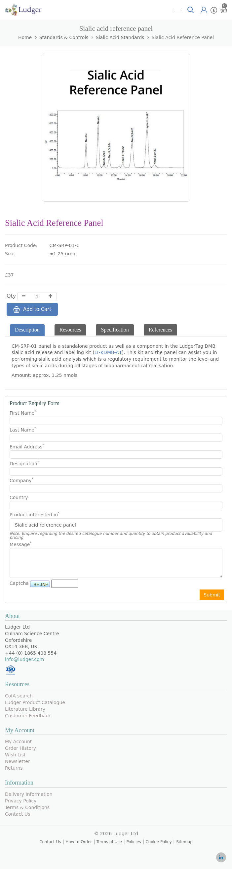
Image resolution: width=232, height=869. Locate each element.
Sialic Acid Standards (120, 37)
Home (25, 37)
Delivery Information (29, 794)
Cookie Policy (158, 842)
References (160, 329)
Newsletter (17, 761)
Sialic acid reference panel (183, 37)
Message (21, 544)
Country (19, 497)
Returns (14, 768)
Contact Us (17, 814)
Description (27, 329)
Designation (24, 463)
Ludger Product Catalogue (35, 702)
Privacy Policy (20, 800)
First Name (23, 413)
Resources (70, 329)
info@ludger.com (24, 659)
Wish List (15, 754)
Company (21, 480)
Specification (115, 329)
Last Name (23, 430)
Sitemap (184, 842)
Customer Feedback (28, 715)
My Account (18, 741)
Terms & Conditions (27, 807)
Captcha (19, 583)
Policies (133, 842)
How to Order (78, 842)
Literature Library (25, 709)
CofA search (19, 695)
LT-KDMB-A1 (108, 352)
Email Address (27, 446)
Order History (20, 748)
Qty (11, 296)
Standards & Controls (64, 37)
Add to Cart (32, 309)
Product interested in (34, 515)
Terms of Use (109, 842)
